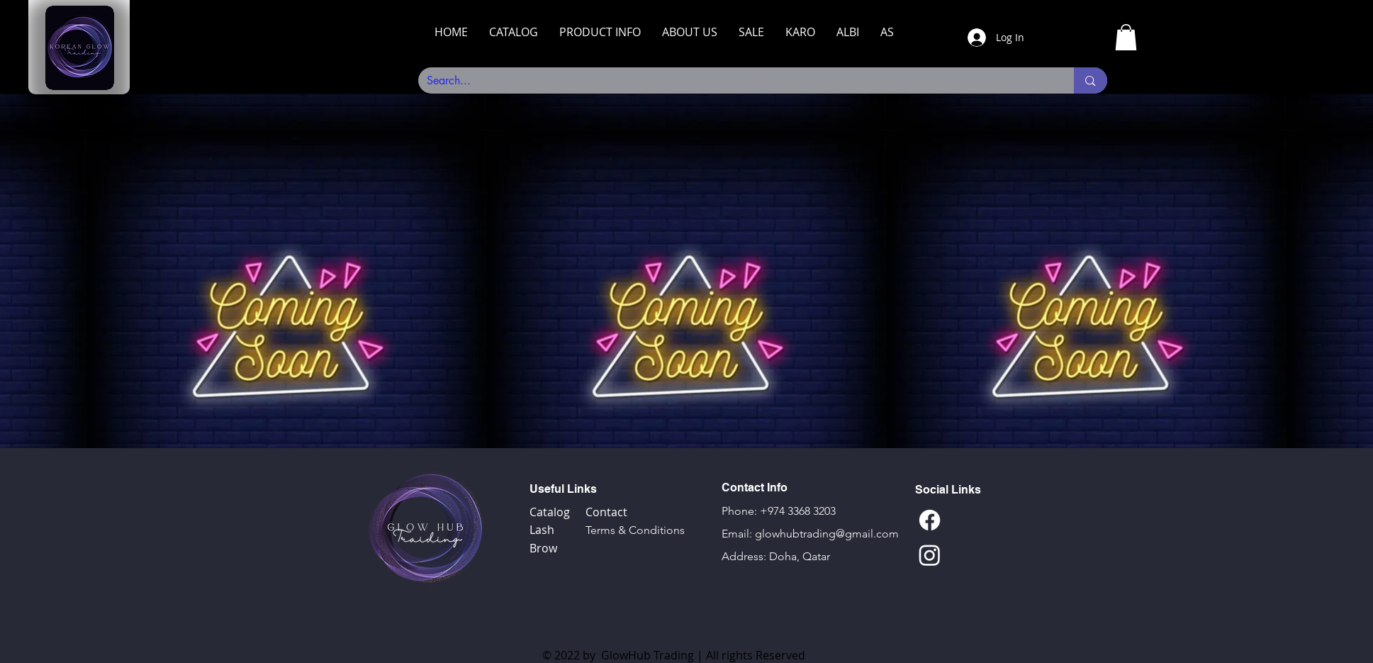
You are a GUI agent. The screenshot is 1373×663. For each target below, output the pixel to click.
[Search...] (736, 80)
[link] (1126, 37)
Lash (541, 529)
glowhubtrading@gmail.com (827, 533)
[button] (513, 32)
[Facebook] (929, 520)
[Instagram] (929, 555)
